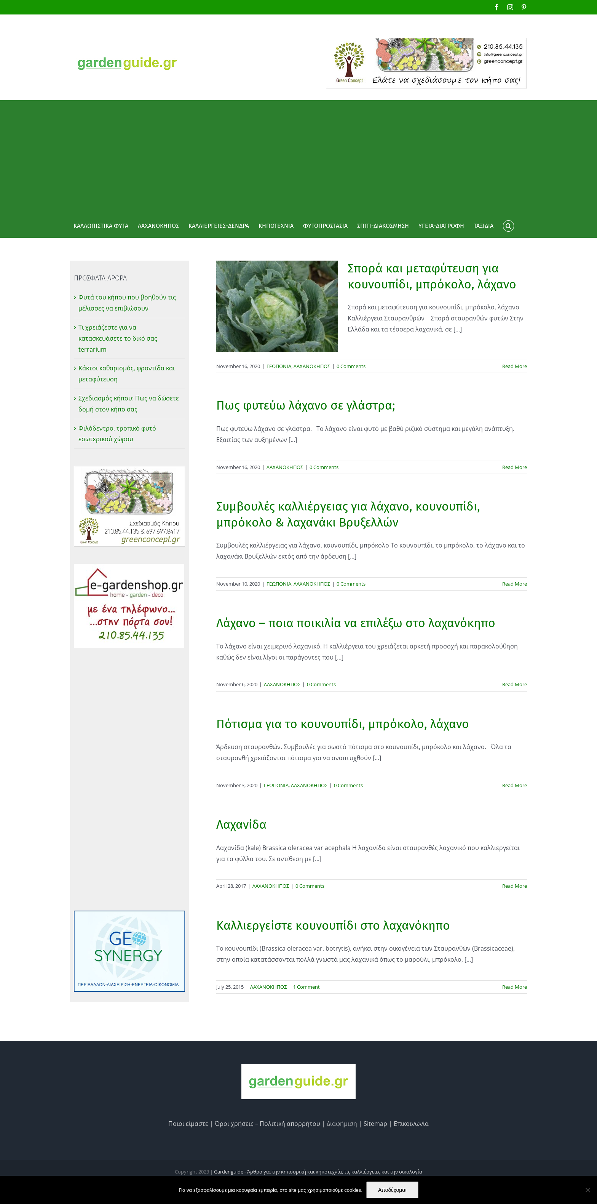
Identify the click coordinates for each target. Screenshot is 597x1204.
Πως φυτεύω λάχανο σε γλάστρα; (305, 405)
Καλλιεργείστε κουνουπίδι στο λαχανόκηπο (333, 925)
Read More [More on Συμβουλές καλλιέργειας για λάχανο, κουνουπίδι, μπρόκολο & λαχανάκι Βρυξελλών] (514, 583)
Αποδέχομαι (392, 1190)
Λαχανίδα (241, 824)
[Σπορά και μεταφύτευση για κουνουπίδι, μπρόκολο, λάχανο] (277, 306)
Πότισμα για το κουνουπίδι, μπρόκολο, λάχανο (342, 724)
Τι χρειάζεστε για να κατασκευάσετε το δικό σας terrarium (117, 338)
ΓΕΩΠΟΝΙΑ (279, 366)
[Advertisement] (298, 157)
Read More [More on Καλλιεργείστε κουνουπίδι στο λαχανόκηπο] (514, 986)
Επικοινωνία (411, 1123)
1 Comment (306, 986)
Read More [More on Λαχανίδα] (514, 885)
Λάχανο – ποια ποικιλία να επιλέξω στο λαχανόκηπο (355, 623)
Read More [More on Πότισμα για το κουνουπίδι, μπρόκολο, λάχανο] (514, 785)
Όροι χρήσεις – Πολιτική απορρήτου (267, 1123)
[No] (587, 1190)
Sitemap (375, 1123)
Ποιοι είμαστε (188, 1123)
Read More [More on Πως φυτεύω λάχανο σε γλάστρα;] (514, 467)
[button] (508, 226)
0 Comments (351, 366)
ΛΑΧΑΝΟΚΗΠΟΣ (312, 366)
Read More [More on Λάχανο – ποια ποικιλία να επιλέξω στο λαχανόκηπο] (514, 684)
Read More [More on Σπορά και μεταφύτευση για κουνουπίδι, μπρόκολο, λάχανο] (514, 366)
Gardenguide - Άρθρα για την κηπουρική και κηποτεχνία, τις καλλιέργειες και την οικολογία (318, 1171)
